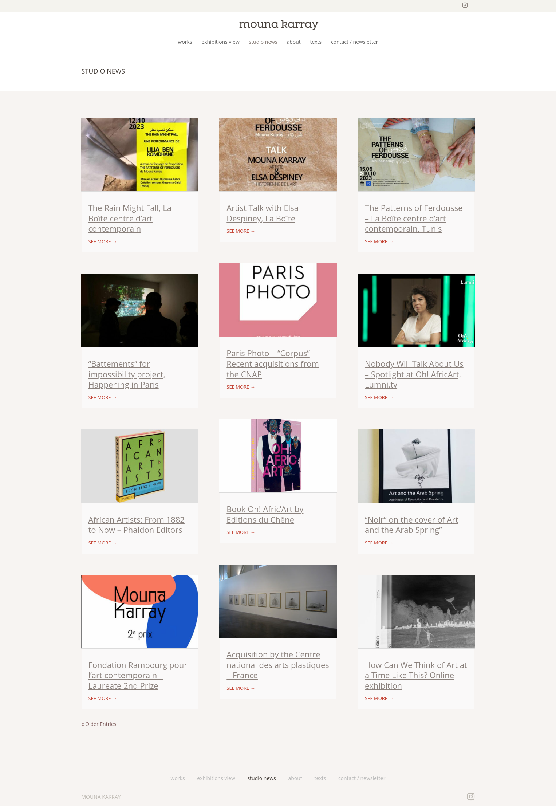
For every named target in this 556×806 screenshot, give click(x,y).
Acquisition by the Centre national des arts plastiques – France (277, 664)
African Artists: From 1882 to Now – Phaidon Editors (136, 524)
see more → (102, 241)
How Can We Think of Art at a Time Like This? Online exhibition (416, 675)
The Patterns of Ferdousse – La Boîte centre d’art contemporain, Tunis (413, 218)
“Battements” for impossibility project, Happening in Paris (127, 374)
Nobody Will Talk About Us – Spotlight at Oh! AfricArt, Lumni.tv (414, 374)
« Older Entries (99, 723)
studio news (261, 778)
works (178, 778)
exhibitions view (216, 778)
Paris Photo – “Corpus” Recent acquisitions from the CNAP (272, 363)
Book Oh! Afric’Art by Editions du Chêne (264, 514)
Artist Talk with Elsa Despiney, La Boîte (262, 213)
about (295, 778)
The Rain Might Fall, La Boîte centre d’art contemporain (129, 218)
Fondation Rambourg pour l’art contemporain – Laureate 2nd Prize (138, 675)
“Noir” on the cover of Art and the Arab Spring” (411, 524)
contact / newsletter (362, 778)
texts (320, 778)
